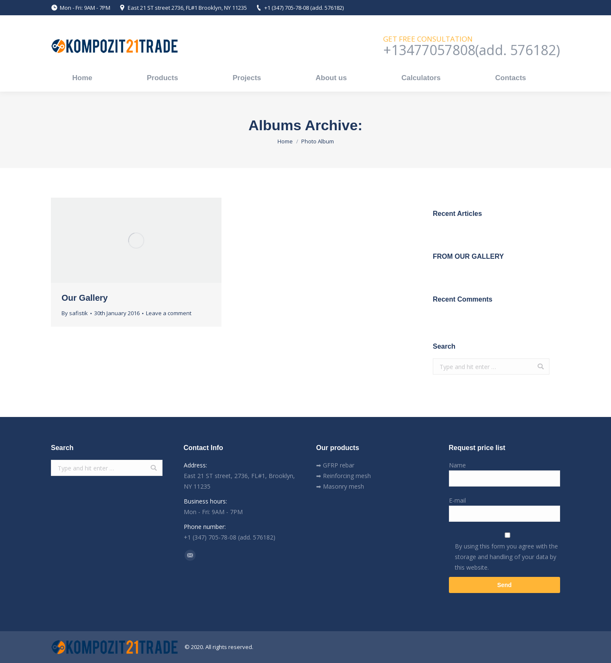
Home (285, 141)
